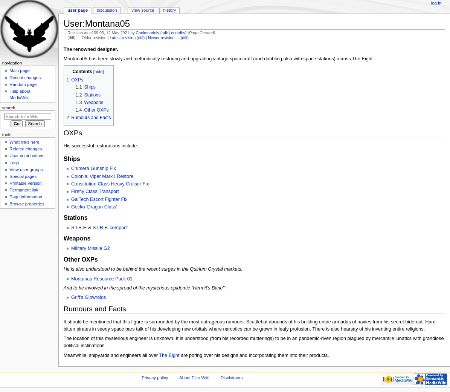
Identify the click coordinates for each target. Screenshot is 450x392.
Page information (25, 196)
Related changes (25, 149)
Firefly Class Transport (95, 191)
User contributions (26, 155)
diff (140, 37)
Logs (14, 163)
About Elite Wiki (194, 377)
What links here (24, 142)
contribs (178, 33)
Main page (19, 70)
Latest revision (123, 37)
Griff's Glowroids (88, 297)
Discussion (107, 10)
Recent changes (25, 77)
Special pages (23, 176)
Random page (23, 84)
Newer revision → (164, 37)
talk (165, 33)
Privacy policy (155, 377)
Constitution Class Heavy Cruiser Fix (110, 184)
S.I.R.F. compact (110, 227)
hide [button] (98, 71)
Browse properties (26, 204)
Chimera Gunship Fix (93, 168)
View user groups (26, 169)
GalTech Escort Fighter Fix (99, 199)
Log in (436, 3)
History (169, 10)
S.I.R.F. (79, 227)
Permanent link (23, 190)
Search (8, 108)
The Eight (169, 355)
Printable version (25, 183)
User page (77, 10)
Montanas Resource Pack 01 (102, 279)
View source (142, 10)
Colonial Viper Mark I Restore (102, 176)
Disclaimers (232, 377)
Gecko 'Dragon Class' (94, 207)
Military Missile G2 (90, 248)
